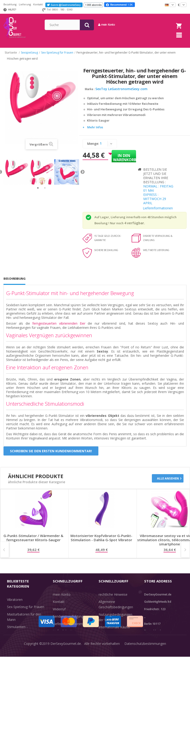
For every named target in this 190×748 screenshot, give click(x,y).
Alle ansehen (168, 482)
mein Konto (141, 25)
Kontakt (38, 4)
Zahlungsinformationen (70, 642)
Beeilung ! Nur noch (108, 226)
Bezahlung (10, 4)
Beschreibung (14, 282)
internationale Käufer (114, 631)
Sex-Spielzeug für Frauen (25, 610)
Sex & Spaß (15, 678)
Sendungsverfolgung (68, 620)
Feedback (106, 645)
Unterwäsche (17, 663)
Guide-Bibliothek (111, 638)
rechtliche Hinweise (113, 598)
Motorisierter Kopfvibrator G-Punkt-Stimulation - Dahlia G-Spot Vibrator (101, 541)
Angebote (17, 685)
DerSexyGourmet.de (65, 741)
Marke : (90, 93)
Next (82, 175)
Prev (4, 553)
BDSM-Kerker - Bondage (25, 643)
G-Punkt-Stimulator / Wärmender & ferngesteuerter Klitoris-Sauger (33, 541)
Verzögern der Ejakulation (26, 670)
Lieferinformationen (158, 211)
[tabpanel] (16, 175)
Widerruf (59, 612)
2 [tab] (45, 191)
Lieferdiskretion (64, 634)
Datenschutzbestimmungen (145, 741)
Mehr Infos (95, 131)
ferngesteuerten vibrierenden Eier (58, 327)
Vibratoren (15, 603)
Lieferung (25, 4)
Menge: (93, 147)
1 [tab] (38, 191)
